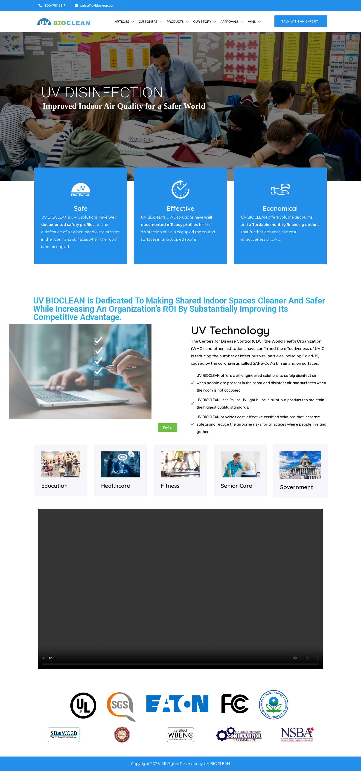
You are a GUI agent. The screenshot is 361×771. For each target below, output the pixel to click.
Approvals (230, 22)
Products (175, 22)
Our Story (202, 22)
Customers (148, 22)
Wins (252, 22)
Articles (122, 22)
